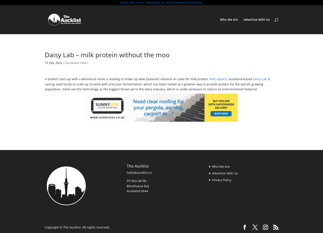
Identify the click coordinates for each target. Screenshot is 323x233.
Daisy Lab (260, 79)
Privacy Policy (221, 180)
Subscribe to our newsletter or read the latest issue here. (161, 2)
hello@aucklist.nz (139, 173)
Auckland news (77, 63)
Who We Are (229, 20)
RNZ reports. (219, 79)
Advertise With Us (257, 20)
